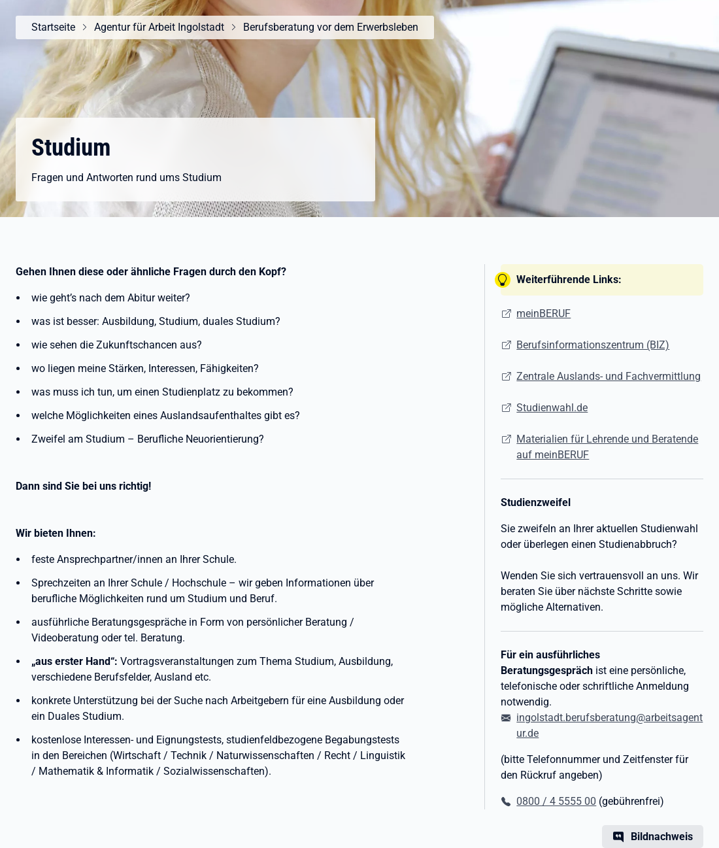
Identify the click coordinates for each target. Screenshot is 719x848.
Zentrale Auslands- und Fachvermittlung (608, 376)
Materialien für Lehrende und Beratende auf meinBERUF (607, 447)
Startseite (53, 27)
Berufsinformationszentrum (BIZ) (592, 345)
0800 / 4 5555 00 (556, 801)
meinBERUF (543, 313)
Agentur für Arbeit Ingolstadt (159, 27)
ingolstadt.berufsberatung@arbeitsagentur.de (609, 725)
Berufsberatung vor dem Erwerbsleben (330, 27)
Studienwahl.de (552, 407)
